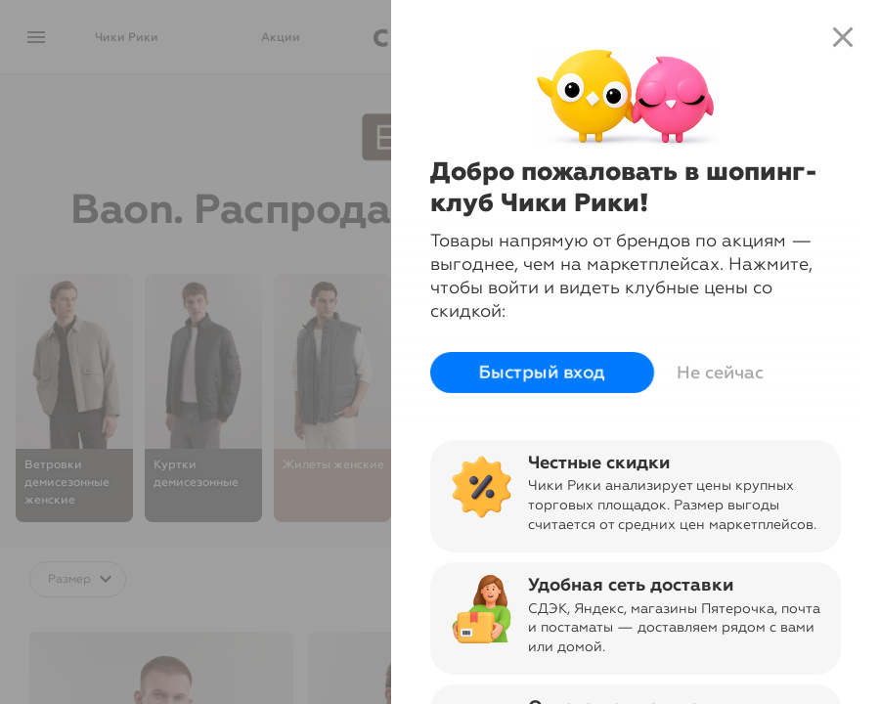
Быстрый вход (538, 372)
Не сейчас (716, 372)
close (842, 37)
